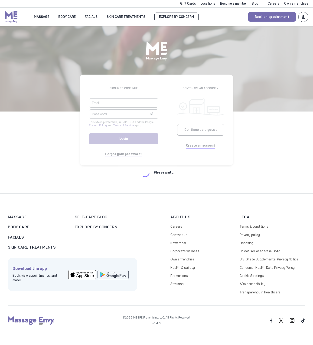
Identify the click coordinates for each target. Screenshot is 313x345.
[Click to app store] (82, 274)
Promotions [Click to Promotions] (179, 276)
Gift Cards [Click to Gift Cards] (188, 4)
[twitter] (281, 320)
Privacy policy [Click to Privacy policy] (250, 235)
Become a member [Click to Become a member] (233, 4)
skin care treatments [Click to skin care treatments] (32, 247)
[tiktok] (303, 320)
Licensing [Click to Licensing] (247, 243)
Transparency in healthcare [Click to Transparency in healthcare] (260, 292)
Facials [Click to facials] (16, 237)
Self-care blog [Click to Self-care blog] (91, 217)
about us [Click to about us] (180, 217)
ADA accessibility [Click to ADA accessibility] (252, 284)
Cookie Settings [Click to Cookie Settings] (252, 276)
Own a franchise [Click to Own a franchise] (296, 4)
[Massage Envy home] (11, 16)
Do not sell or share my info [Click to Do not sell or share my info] (260, 251)
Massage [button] (41, 17)
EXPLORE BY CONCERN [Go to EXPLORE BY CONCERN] (176, 17)
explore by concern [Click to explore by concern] (96, 227)
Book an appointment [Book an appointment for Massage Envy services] (272, 17)
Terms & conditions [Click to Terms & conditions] (254, 227)
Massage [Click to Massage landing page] (17, 217)
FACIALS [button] (91, 17)
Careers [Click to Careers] (274, 4)
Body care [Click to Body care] (18, 227)
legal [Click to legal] (246, 217)
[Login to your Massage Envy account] (303, 17)
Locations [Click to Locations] (208, 4)
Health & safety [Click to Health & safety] (182, 268)
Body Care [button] (67, 17)
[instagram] (292, 320)
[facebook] (271, 320)
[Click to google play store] (113, 274)
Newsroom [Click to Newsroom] (178, 243)
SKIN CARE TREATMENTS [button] (126, 17)
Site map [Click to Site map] (177, 284)
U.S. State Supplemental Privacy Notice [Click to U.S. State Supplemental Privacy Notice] (269, 259)
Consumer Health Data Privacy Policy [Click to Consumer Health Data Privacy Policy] (267, 268)
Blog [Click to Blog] (255, 4)
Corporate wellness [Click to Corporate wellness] (184, 251)
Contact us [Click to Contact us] (178, 235)
